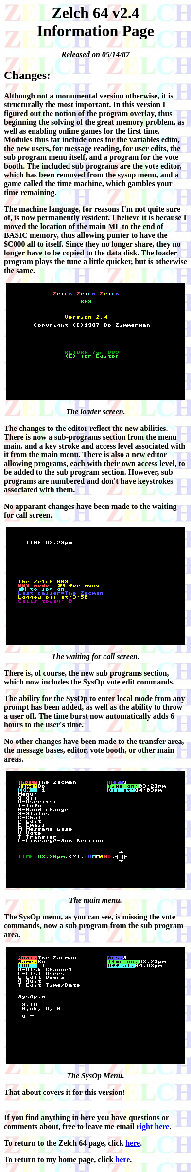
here (132, 1143)
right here (153, 1126)
